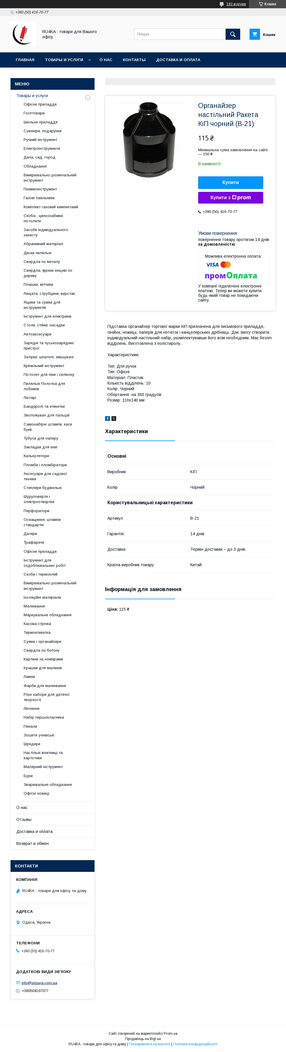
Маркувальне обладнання (48, 615)
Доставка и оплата (178, 60)
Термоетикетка (37, 632)
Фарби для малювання (45, 685)
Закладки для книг (41, 447)
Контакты (134, 60)
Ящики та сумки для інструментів (42, 305)
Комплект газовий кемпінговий (51, 207)
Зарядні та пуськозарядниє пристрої (49, 345)
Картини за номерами (43, 659)
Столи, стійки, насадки (44, 325)
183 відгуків (236, 4)
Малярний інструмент (43, 767)
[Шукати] (233, 34)
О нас (106, 60)
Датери (30, 533)
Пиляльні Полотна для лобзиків (44, 386)
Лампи (29, 676)
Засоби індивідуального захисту (46, 232)
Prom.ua (170, 1034)
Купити (231, 182)
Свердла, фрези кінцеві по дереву (48, 273)
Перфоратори (36, 511)
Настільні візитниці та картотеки (43, 755)
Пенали (30, 726)
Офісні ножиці (36, 793)
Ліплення (31, 708)
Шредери (32, 744)
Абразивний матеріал (43, 244)
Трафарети (34, 542)
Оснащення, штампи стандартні (42, 522)
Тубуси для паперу (41, 438)
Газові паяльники (39, 198)
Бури (28, 776)
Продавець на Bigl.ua (143, 1039)
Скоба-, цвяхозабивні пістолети (43, 218)
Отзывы (24, 819)
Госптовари (34, 113)
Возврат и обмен (32, 843)
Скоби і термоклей (40, 574)
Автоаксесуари (37, 334)
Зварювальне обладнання (48, 784)
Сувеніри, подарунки (43, 131)
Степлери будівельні (43, 487)
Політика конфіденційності (195, 1044)
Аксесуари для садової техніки (45, 476)
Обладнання (35, 166)
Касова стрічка (37, 623)
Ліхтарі (30, 397)
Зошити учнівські (39, 735)
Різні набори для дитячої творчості (47, 697)
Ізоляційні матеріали (42, 597)
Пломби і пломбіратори (45, 465)
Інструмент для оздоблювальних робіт (45, 563)
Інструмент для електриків (48, 316)
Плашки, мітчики (38, 284)
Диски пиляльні (37, 253)
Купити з (230, 197)
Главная (25, 60)
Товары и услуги (64, 60)
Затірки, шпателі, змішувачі (49, 357)
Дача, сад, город (39, 157)
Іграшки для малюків (43, 668)
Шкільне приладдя (40, 122)
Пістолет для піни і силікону (49, 374)
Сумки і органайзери (42, 641)
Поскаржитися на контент (149, 1044)
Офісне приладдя (40, 104)
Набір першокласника (44, 717)
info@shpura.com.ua (39, 982)
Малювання (34, 606)
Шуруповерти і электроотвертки (39, 499)
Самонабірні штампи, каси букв (48, 427)
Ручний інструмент (40, 139)
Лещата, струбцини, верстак (49, 293)
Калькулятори (36, 456)
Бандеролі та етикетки (44, 406)
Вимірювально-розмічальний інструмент (50, 177)
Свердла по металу (42, 261)
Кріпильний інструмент (44, 366)
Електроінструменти (42, 148)
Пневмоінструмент (40, 189)
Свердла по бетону (42, 650)
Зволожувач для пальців (46, 415)
